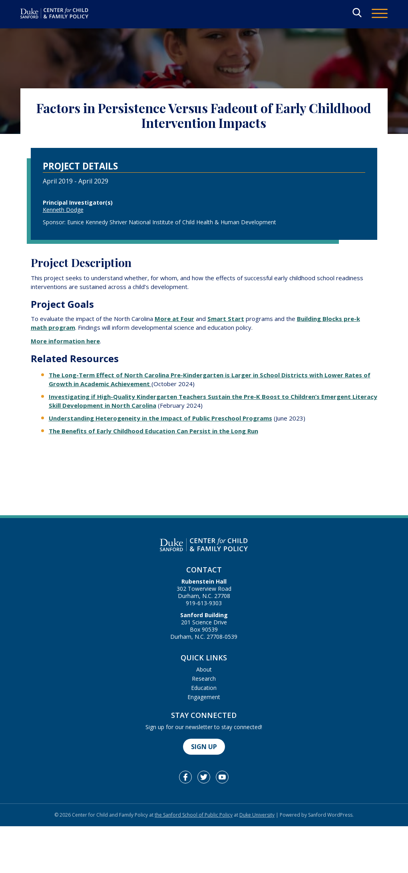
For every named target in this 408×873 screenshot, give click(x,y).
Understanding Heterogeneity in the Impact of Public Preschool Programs (160, 418)
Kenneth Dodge (63, 209)
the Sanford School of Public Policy (194, 814)
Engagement (203, 697)
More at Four (174, 319)
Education (204, 688)
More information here (65, 341)
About (204, 669)
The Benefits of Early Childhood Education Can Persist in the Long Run (153, 431)
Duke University (257, 814)
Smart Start (225, 319)
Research (204, 678)
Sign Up (204, 746)
